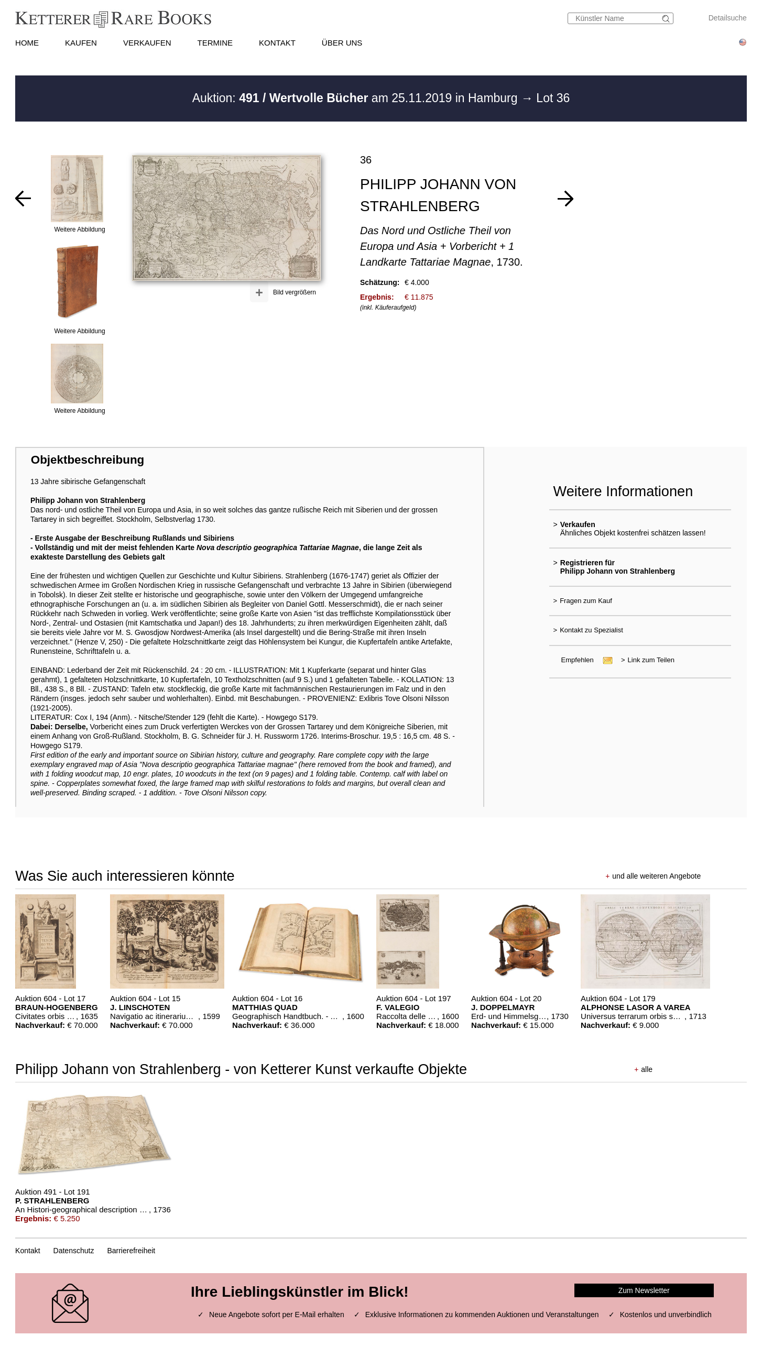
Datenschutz (73, 1250)
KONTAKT (277, 42)
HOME (27, 42)
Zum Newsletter (644, 1290)
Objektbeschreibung (87, 459)
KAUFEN (81, 42)
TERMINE (215, 42)
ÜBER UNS (342, 42)
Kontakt (27, 1250)
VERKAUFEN (147, 42)
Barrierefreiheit (131, 1250)
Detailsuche (728, 18)
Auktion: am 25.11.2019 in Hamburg (356, 98)
